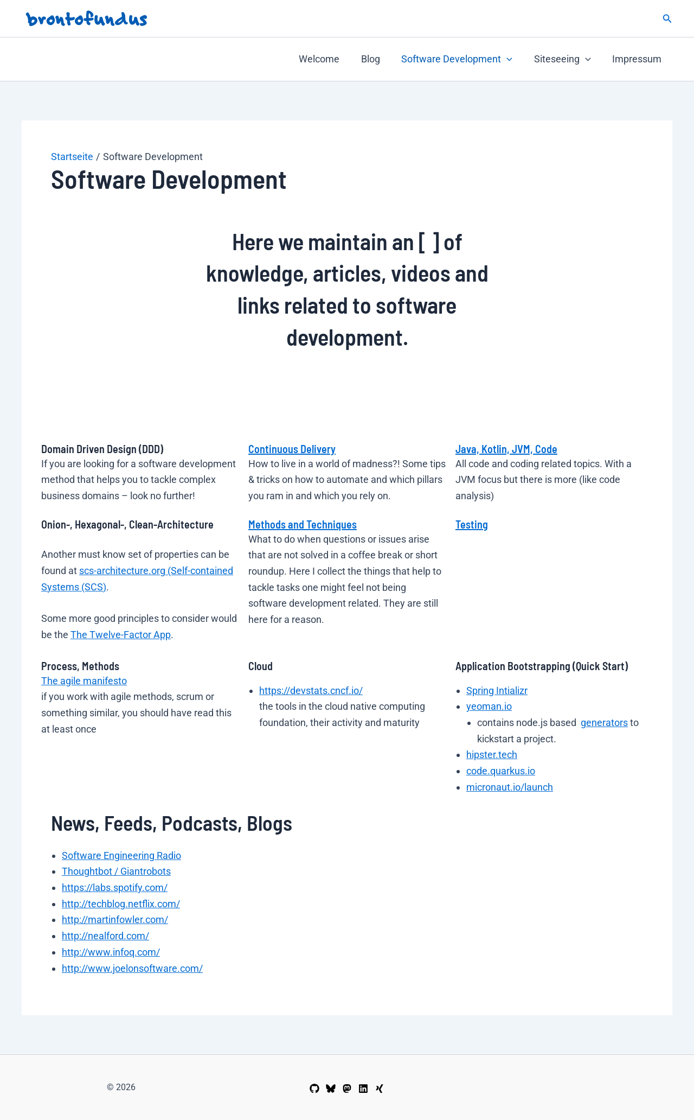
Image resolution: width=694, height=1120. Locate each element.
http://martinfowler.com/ (115, 919)
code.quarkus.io (500, 771)
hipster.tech (491, 754)
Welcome (327, 59)
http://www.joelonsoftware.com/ (132, 968)
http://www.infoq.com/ (111, 952)
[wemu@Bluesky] (331, 1088)
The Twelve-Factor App (120, 634)
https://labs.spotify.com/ (115, 887)
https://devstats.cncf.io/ (311, 690)
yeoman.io (489, 706)
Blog (377, 59)
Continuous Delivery (292, 448)
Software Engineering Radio (121, 855)
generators (604, 722)
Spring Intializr (497, 690)
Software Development (461, 59)
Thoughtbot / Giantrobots (116, 871)
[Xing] (379, 1088)
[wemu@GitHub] (314, 1088)
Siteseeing (565, 59)
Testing (471, 524)
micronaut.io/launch (509, 787)
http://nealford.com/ (105, 935)
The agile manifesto (84, 680)
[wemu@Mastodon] (347, 1088)
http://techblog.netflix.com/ (121, 903)
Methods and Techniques (302, 524)
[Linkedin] (363, 1088)
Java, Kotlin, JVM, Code (506, 448)
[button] (667, 19)
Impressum (638, 59)
